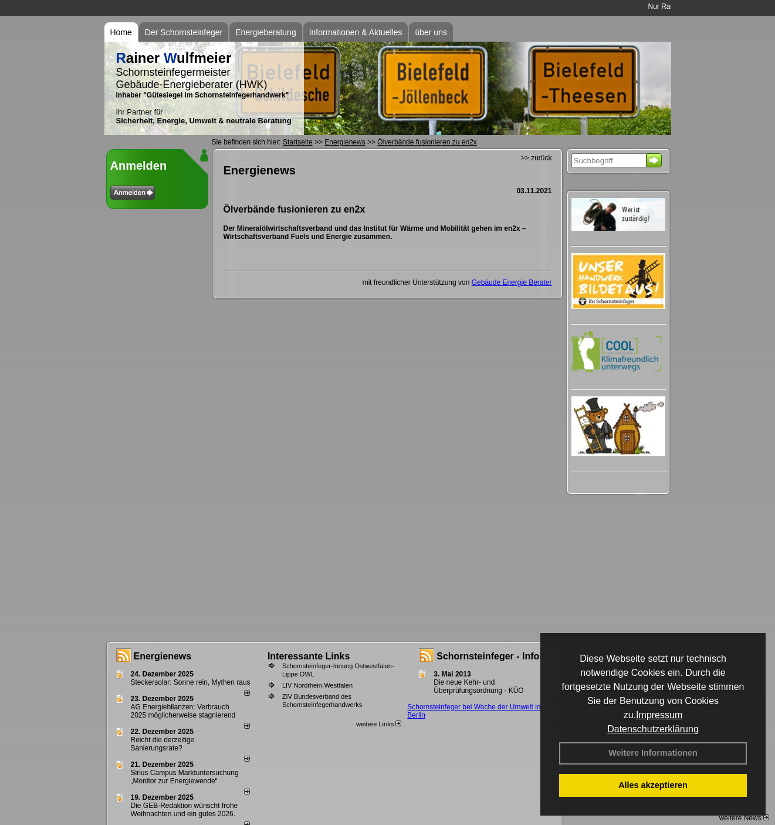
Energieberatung (265, 32)
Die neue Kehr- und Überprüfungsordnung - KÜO (478, 686)
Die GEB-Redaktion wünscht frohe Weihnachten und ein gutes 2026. (184, 810)
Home (121, 32)
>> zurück (536, 158)
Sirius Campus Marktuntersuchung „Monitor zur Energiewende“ (185, 777)
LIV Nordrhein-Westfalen (317, 685)
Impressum (659, 715)
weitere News (744, 818)
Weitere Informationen (653, 752)
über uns (430, 32)
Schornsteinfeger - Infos (490, 656)
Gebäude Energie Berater (512, 282)
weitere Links (378, 724)
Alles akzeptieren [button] (653, 785)
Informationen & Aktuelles (355, 32)
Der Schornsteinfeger (183, 32)
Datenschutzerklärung (653, 729)
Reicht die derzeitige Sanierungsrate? (163, 744)
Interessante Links (309, 656)
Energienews (163, 656)
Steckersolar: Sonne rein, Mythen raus (191, 682)
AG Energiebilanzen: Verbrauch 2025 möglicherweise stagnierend (183, 711)
